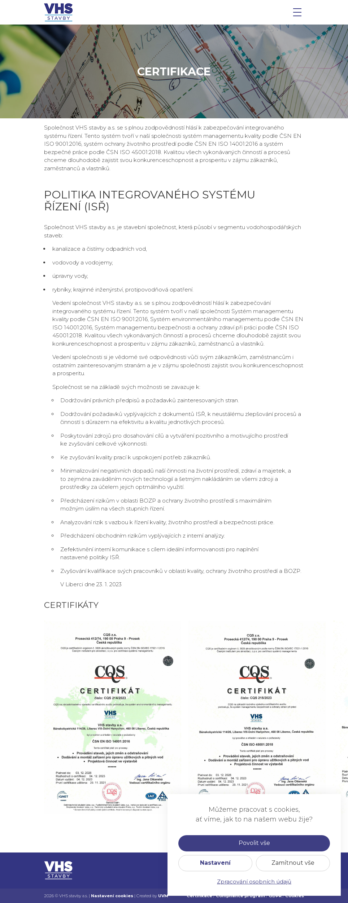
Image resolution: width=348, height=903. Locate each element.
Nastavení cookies (112, 895)
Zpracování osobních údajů (254, 881)
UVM (163, 895)
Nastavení (215, 862)
